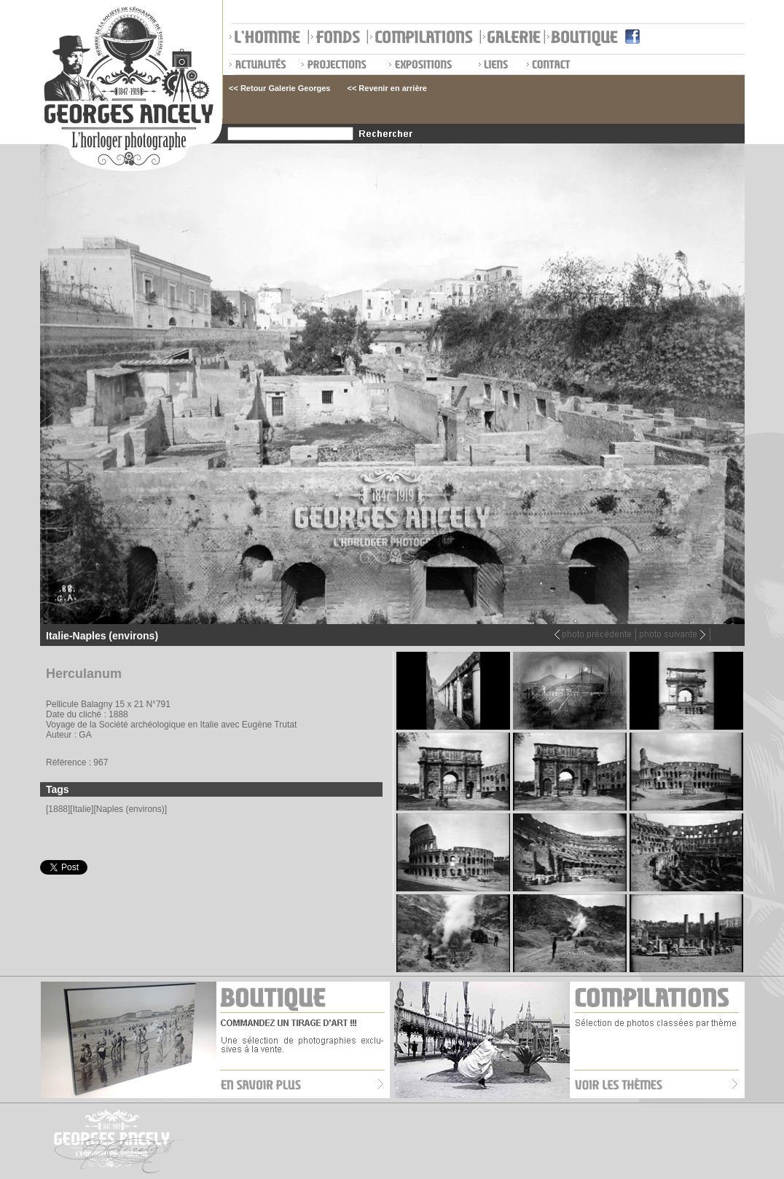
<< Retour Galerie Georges (279, 88)
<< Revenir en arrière (386, 88)
